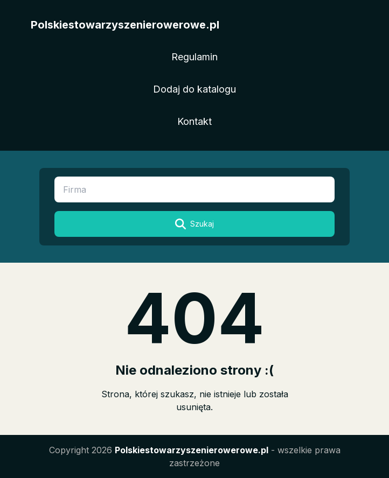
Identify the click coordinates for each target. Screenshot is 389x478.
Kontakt (194, 121)
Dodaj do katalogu (194, 89)
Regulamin (194, 56)
